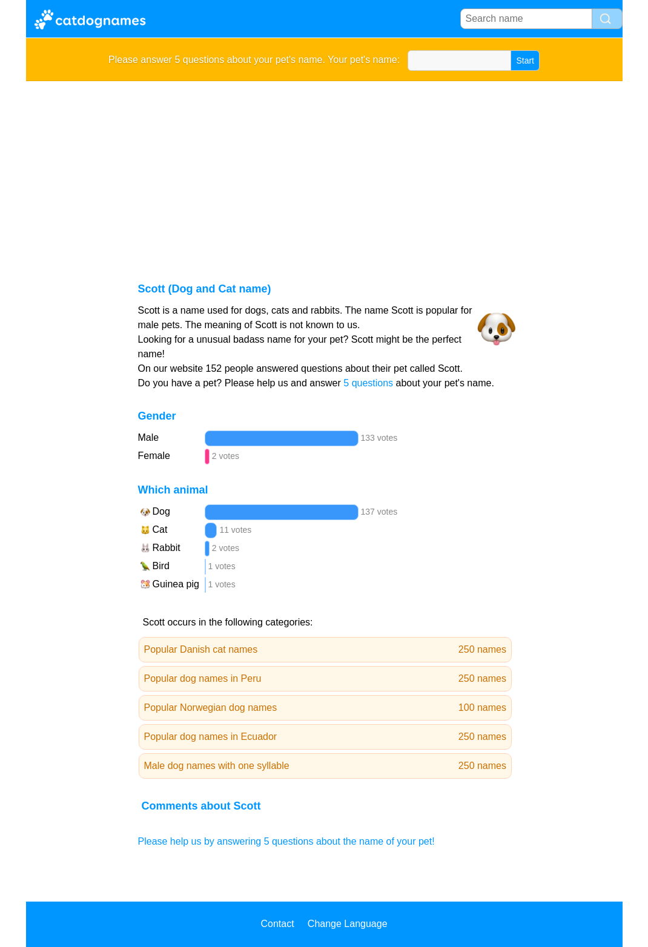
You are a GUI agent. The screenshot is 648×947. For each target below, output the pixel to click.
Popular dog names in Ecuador (325, 737)
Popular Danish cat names (325, 649)
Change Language (348, 924)
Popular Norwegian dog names (325, 708)
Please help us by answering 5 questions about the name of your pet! (286, 841)
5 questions (368, 383)
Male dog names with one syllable (325, 766)
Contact (277, 924)
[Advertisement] (324, 172)
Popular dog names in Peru (325, 678)
